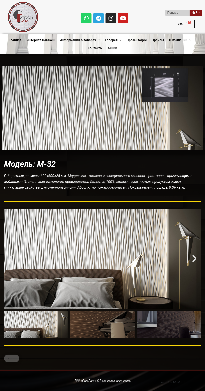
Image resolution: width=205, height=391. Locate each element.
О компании (180, 40)
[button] (10, 258)
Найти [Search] (196, 12)
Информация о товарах (80, 40)
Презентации (137, 40)
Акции (112, 48)
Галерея (113, 40)
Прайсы (158, 40)
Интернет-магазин (41, 40)
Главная (15, 40)
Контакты (95, 48)
